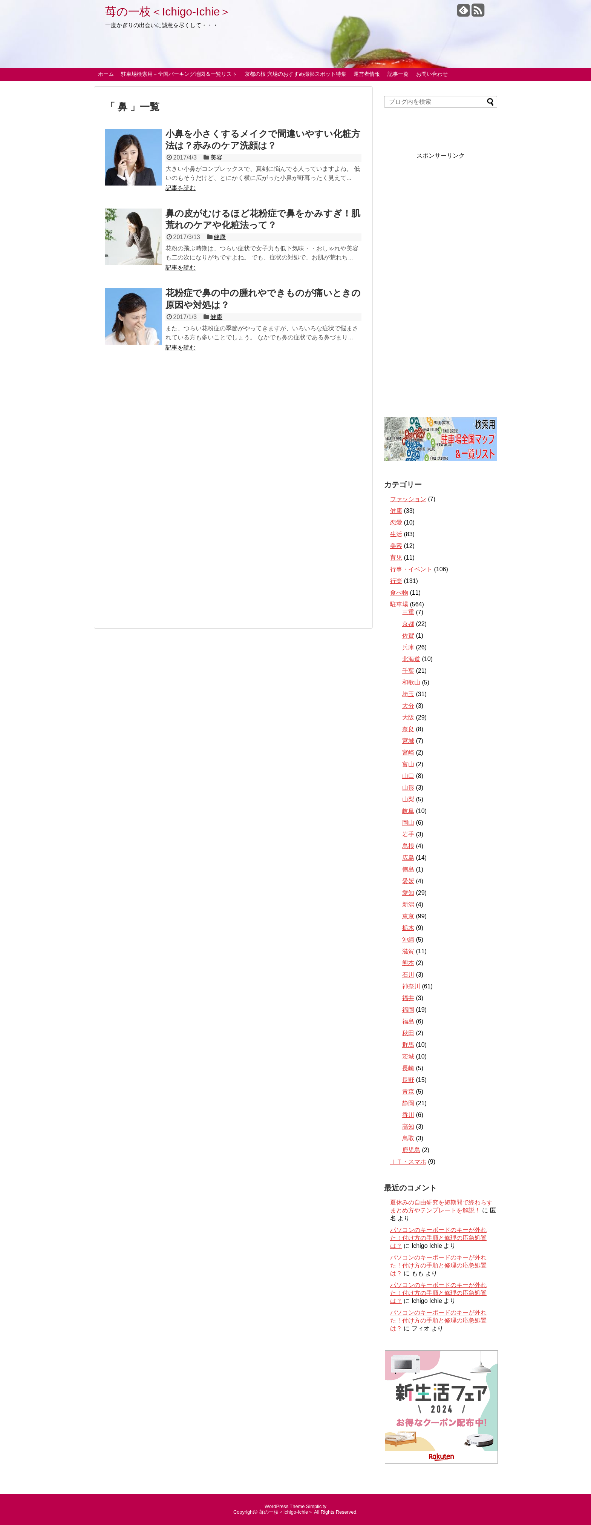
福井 (408, 998)
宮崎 (408, 752)
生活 (396, 534)
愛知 (408, 893)
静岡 (408, 1103)
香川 (408, 1115)
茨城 (408, 1056)
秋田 (408, 1033)
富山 (408, 764)
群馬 (408, 1045)
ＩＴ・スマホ (408, 1161)
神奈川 (411, 986)
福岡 (408, 1009)
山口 (408, 776)
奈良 (408, 729)
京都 (408, 624)
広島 (408, 858)
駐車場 (399, 604)
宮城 (408, 741)
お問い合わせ (432, 74)
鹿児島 (411, 1150)
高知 (408, 1126)
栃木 (408, 928)
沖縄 (408, 939)
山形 (408, 787)
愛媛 (408, 881)
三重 (408, 612)
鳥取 (408, 1138)
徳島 (408, 869)
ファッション (408, 499)
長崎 (408, 1068)
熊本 (408, 963)
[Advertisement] (233, 399)
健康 (220, 237)
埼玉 (408, 694)
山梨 (408, 799)
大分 (408, 706)
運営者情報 (367, 74)
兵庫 (408, 647)
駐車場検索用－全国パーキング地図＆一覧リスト (179, 74)
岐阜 (408, 811)
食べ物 (399, 592)
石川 (408, 974)
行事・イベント (411, 569)
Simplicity (316, 1506)
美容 (216, 157)
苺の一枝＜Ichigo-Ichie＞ (168, 11)
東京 (408, 916)
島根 (408, 846)
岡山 (408, 822)
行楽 (396, 581)
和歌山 (411, 682)
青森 (408, 1091)
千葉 (408, 670)
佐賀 (408, 635)
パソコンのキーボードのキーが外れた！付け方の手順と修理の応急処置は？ (438, 1238)
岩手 (408, 834)
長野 (408, 1080)
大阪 (408, 717)
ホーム (106, 74)
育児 (396, 557)
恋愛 (396, 522)
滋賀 (408, 951)
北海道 (411, 659)
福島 (408, 1021)
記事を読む (180, 188)
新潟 (408, 904)
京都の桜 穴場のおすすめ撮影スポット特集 (295, 74)
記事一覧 (398, 74)
